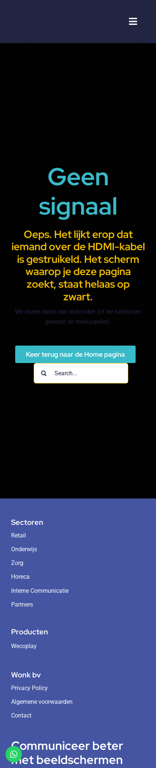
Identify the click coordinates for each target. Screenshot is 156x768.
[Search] (44, 373)
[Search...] (81, 373)
